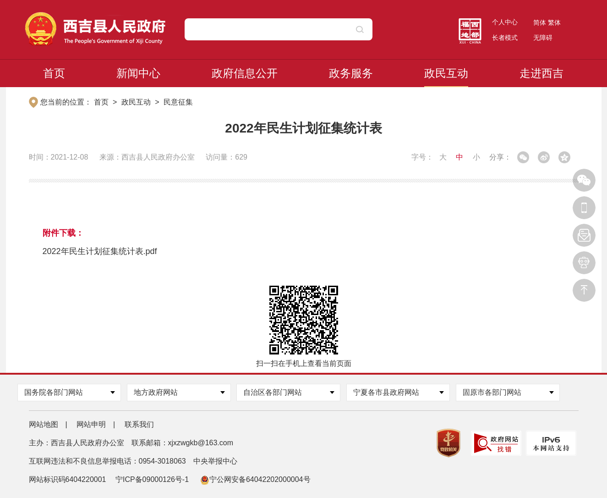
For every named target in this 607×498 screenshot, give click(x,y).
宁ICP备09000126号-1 (153, 479)
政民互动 (446, 73)
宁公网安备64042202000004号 (255, 479)
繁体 (554, 22)
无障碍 (542, 37)
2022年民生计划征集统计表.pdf (100, 251)
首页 (54, 73)
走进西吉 (541, 73)
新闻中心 (138, 73)
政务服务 (351, 73)
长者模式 (505, 37)
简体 (539, 22)
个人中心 (505, 22)
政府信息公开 (245, 73)
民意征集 (178, 102)
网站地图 (43, 424)
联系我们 (139, 424)
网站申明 (91, 424)
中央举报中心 (215, 461)
